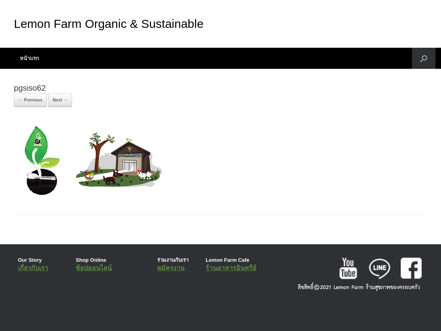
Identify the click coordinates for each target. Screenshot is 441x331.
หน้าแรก (29, 58)
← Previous (30, 99)
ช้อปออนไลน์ (94, 268)
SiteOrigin (215, 315)
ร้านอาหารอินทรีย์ (231, 268)
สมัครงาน (171, 268)
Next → (60, 99)
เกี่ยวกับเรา (33, 268)
